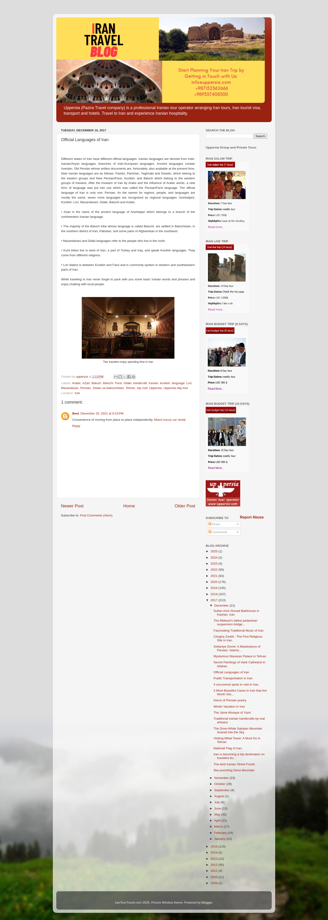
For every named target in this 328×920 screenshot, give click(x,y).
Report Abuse (252, 517)
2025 (214, 551)
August (219, 796)
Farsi (118, 383)
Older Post (185, 505)
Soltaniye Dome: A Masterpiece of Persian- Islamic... (237, 648)
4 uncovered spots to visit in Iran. (236, 684)
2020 (214, 582)
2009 (214, 883)
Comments (217, 532)
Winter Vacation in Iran (229, 706)
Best (75, 413)
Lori (189, 383)
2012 (214, 864)
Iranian (153, 383)
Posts (214, 524)
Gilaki (127, 383)
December (222, 605)
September (222, 790)
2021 (214, 576)
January (220, 839)
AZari (86, 383)
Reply (76, 426)
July (217, 802)
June (218, 808)
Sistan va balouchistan (108, 388)
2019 (214, 588)
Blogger (207, 902)
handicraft (140, 383)
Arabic (76, 383)
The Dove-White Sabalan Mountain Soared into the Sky (238, 730)
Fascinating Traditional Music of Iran (239, 630)
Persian (85, 388)
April (217, 820)
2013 (214, 858)
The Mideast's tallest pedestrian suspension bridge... (235, 622)
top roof (142, 388)
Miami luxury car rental (170, 419)
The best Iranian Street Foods (234, 764)
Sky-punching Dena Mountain (234, 770)
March (219, 826)
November (222, 778)
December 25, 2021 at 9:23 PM (101, 413)
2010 (214, 877)
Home (129, 505)
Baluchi (108, 383)
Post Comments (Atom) (96, 515)
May (217, 814)
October (220, 784)
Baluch (96, 383)
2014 (214, 852)
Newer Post (72, 505)
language (178, 383)
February (221, 833)
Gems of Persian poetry (230, 700)
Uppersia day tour (176, 388)
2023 (214, 563)
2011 (214, 871)
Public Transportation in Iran (233, 678)
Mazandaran (70, 388)
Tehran (130, 388)
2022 (214, 569)
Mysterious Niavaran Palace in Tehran (240, 656)
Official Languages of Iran (231, 672)
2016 (214, 846)
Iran (77, 393)
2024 (214, 557)
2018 (214, 594)
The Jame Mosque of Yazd (232, 712)
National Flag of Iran (228, 748)
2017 (214, 600)
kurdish (165, 383)
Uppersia (155, 388)
